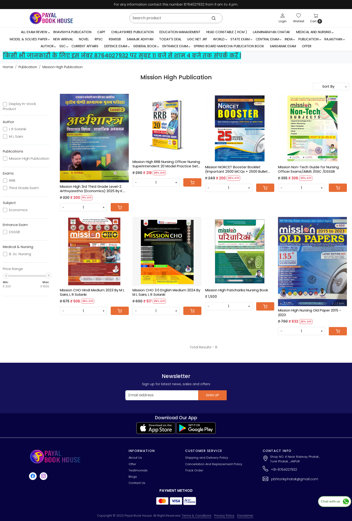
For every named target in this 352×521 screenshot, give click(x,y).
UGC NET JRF (197, 39)
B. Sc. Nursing (20, 254)
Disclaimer (245, 515)
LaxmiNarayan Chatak (271, 32)
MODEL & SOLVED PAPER (30, 39)
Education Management (179, 32)
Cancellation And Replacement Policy (213, 464)
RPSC (99, 39)
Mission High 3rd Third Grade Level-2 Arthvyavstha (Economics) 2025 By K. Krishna (91, 188)
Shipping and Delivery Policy (206, 457)
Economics (18, 210)
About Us (135, 457)
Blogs (133, 476)
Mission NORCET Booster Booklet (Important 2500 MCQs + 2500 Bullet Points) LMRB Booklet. (236, 169)
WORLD (220, 39)
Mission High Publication (29, 158)
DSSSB (14, 232)
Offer (306, 46)
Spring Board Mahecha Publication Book (229, 46)
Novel (84, 39)
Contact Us (137, 483)
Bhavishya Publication (72, 32)
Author (48, 46)
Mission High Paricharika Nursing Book (236, 290)
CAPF (101, 32)
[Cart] (120, 207)
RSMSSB (115, 39)
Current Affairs (84, 46)
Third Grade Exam (24, 188)
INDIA (290, 39)
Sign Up (212, 395)
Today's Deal (170, 39)
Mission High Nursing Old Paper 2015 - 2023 (309, 312)
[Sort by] (331, 86)
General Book (146, 46)
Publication (309, 39)
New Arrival (63, 39)
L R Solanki (17, 129)
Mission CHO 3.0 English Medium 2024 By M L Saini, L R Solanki (166, 292)
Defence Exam (116, 46)
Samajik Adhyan (140, 39)
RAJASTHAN (334, 39)
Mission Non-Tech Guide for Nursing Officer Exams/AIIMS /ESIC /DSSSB (308, 169)
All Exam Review (35, 32)
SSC (63, 46)
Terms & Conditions (196, 515)
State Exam (241, 39)
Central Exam (268, 39)
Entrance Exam (176, 46)
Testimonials (138, 470)
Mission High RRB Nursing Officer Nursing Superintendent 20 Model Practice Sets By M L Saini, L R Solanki (166, 163)
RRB (12, 180)
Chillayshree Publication (132, 32)
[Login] (282, 18)
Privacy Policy (224, 515)
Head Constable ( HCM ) (226, 32)
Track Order (194, 470)
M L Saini (16, 136)
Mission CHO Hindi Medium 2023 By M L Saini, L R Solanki (92, 292)
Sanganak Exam (283, 46)
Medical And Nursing (314, 32)
